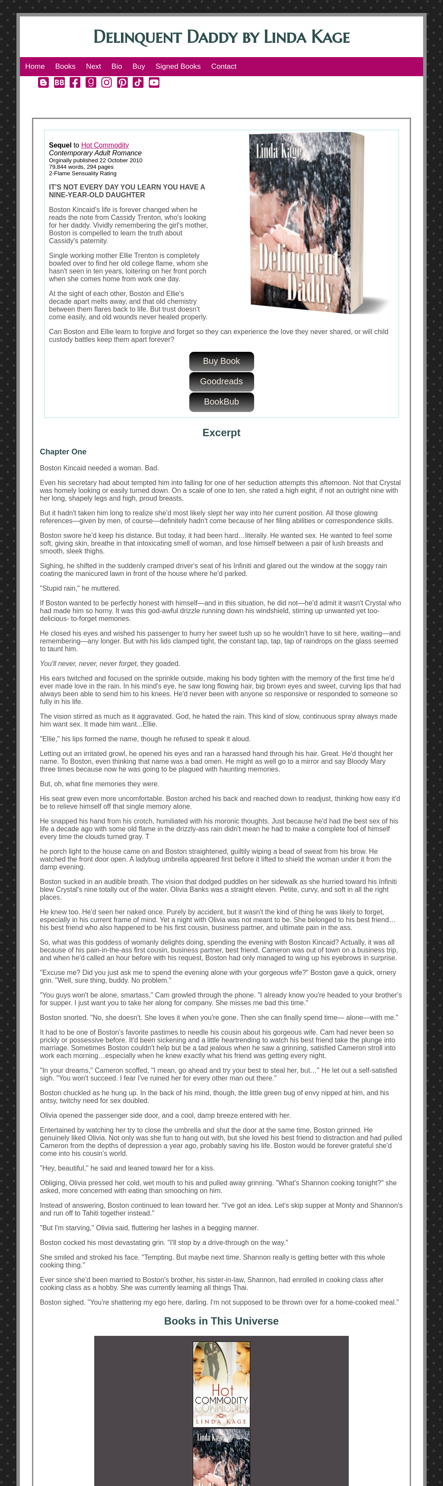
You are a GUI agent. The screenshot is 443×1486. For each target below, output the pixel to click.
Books (65, 66)
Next (93, 66)
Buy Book (221, 361)
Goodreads (221, 381)
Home (35, 66)
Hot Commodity (105, 145)
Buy (138, 66)
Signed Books (178, 66)
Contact (224, 66)
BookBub (221, 401)
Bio (117, 66)
